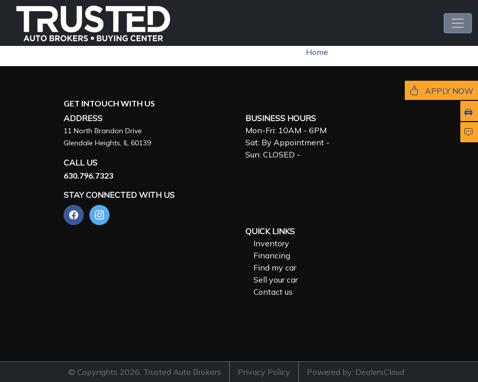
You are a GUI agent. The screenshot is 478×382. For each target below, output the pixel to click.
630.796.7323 (88, 175)
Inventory (271, 243)
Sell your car (275, 280)
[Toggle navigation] (458, 23)
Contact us (273, 292)
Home (317, 52)
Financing (271, 255)
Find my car (274, 267)
